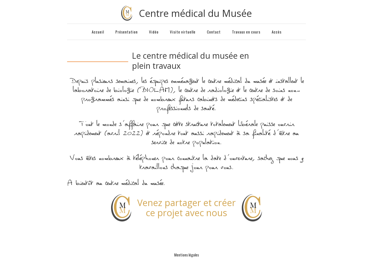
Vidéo (154, 32)
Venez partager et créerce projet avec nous (186, 208)
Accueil (98, 32)
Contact (214, 32)
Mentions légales (186, 254)
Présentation (126, 32)
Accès (277, 32)
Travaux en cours (246, 32)
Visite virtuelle (183, 32)
